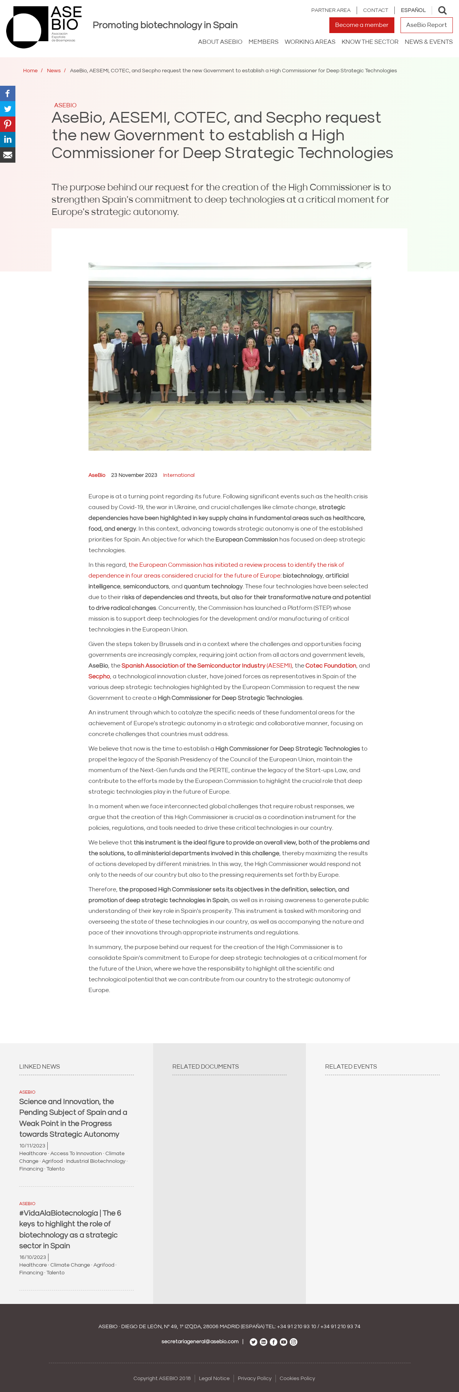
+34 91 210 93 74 (340, 1326)
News (54, 70)
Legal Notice (214, 1378)
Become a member (362, 25)
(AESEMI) (207, 666)
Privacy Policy (255, 1378)
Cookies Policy (297, 1378)
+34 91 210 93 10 (296, 1326)
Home (30, 70)
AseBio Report (426, 25)
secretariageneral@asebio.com (200, 1341)
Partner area (331, 10)
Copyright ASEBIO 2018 (162, 1378)
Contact (375, 10)
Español (413, 10)
